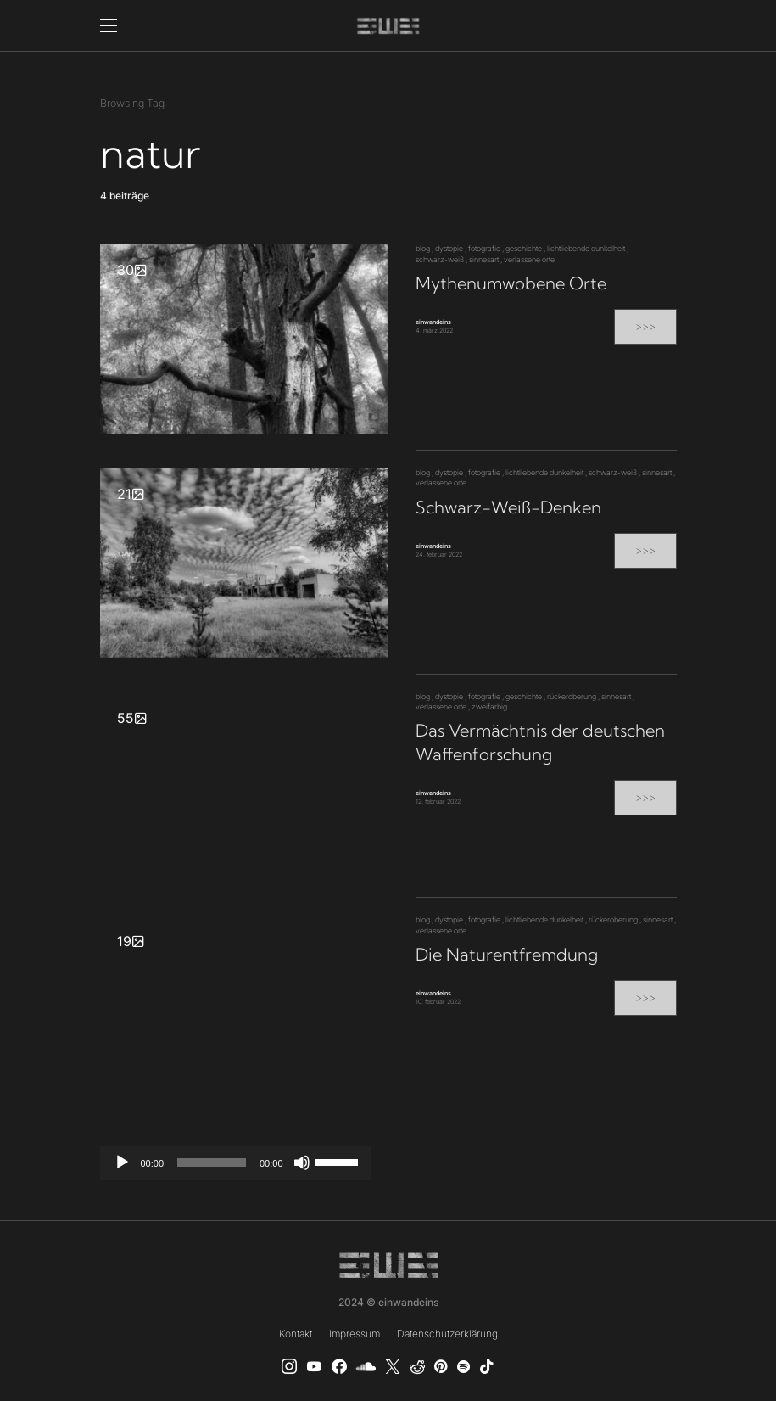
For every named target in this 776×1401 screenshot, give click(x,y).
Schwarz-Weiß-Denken (508, 507)
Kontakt (295, 1333)
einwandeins (433, 322)
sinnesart (484, 259)
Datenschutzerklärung (447, 1333)
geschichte (523, 248)
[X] (392, 1366)
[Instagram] (289, 1366)
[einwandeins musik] (339, 1366)
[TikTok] (486, 1366)
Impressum (354, 1333)
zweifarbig (489, 706)
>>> (645, 326)
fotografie (484, 248)
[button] (108, 25)
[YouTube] (313, 1366)
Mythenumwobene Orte (511, 283)
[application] (235, 1163)
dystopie (449, 248)
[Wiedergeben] (122, 1162)
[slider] (211, 1162)
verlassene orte (529, 259)
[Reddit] (417, 1366)
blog (423, 248)
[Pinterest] (440, 1366)
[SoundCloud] (366, 1366)
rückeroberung (571, 696)
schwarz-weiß (440, 259)
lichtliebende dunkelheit (586, 248)
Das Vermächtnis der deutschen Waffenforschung (540, 742)
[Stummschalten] (301, 1162)
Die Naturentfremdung (507, 954)
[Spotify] (463, 1366)
